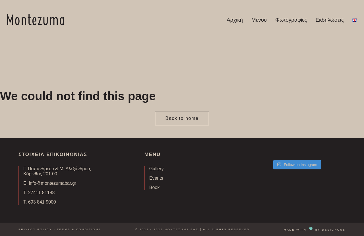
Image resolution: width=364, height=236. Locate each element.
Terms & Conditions (79, 229)
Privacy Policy (35, 229)
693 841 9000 (42, 202)
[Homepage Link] (35, 23)
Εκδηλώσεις (330, 20)
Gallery (156, 168)
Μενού (259, 20)
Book (154, 187)
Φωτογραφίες (291, 20)
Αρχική (235, 20)
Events (156, 178)
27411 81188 (41, 192)
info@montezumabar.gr (52, 183)
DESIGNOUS (334, 229)
